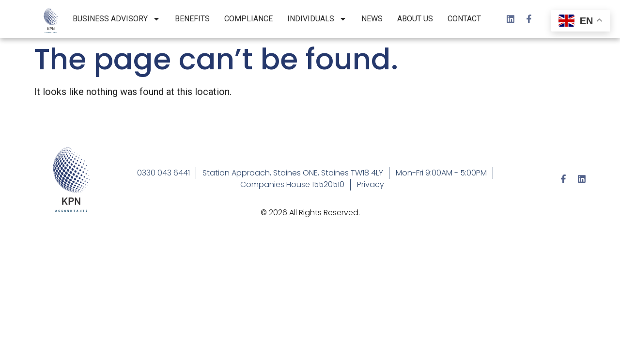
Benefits (192, 18)
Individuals (317, 19)
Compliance (248, 18)
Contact (464, 18)
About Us (415, 18)
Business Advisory (116, 19)
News (372, 18)
